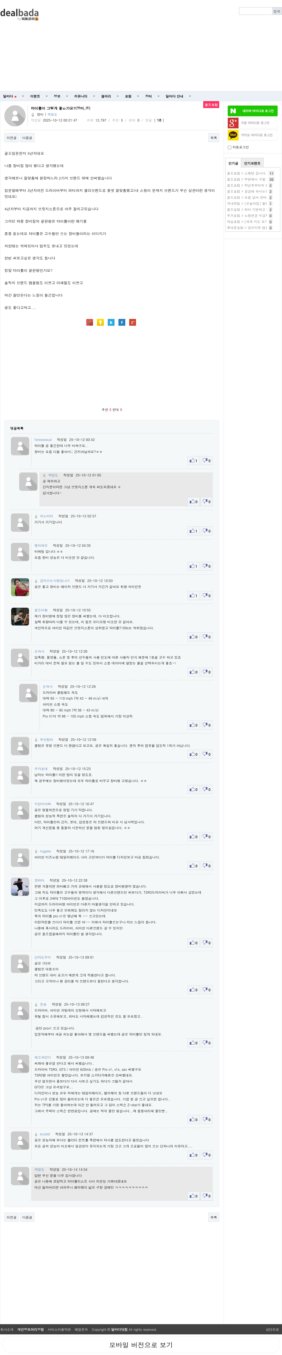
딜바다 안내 (174, 96)
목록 (213, 137)
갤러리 (106, 96)
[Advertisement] (174, 45)
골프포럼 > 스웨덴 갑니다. (247, 173)
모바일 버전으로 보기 (141, 1345)
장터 (148, 96)
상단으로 (272, 1329)
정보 (57, 96)
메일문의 (81, 1329)
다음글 (27, 137)
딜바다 (10, 96)
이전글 (12, 137)
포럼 (128, 96)
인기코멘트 (252, 163)
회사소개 (6, 1329)
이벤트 (35, 96)
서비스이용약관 (59, 1329)
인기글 (233, 163)
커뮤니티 (81, 96)
